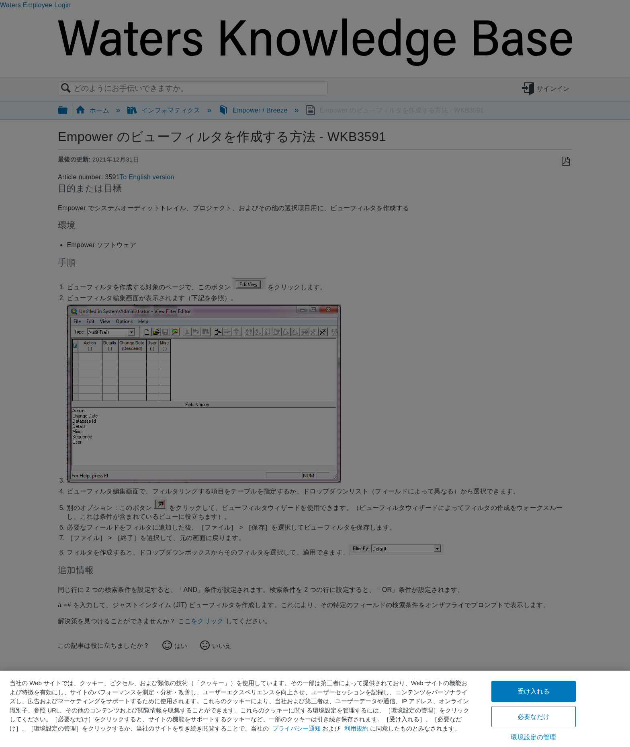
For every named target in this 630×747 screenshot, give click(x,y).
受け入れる (534, 691)
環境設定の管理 (533, 737)
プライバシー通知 (296, 728)
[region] (315, 709)
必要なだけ (534, 716)
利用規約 (356, 728)
